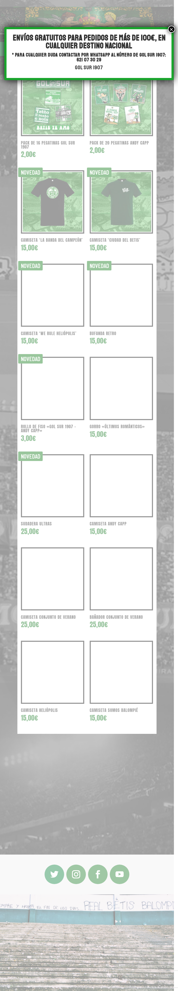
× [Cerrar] (171, 29)
